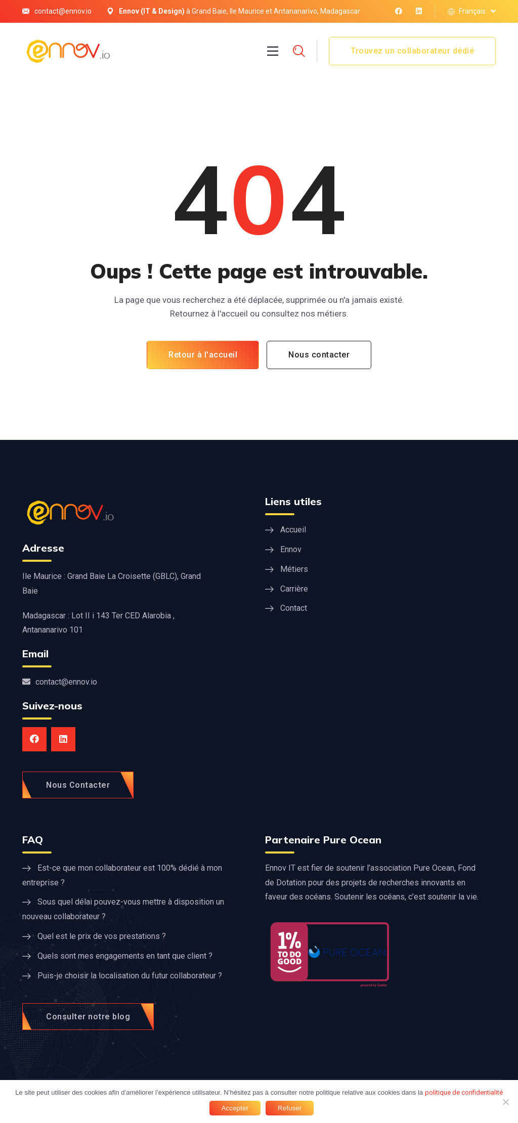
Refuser (289, 1108)
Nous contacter (319, 355)
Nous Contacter (78, 785)
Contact (293, 608)
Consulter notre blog (88, 1016)
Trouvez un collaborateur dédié (412, 51)
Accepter (235, 1108)
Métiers (294, 569)
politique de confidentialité (464, 1092)
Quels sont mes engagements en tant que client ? (124, 956)
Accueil (293, 529)
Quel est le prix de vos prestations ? (101, 936)
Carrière (294, 589)
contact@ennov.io (63, 11)
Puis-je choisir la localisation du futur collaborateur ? (129, 975)
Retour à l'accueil (202, 355)
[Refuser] (505, 1102)
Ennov (290, 549)
